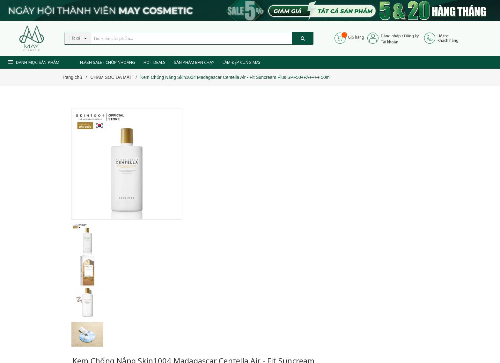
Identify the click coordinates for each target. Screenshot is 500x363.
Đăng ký (411, 36)
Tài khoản (389, 42)
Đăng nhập (391, 36)
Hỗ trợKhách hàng (448, 38)
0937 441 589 (227, 250)
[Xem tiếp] (202, 207)
